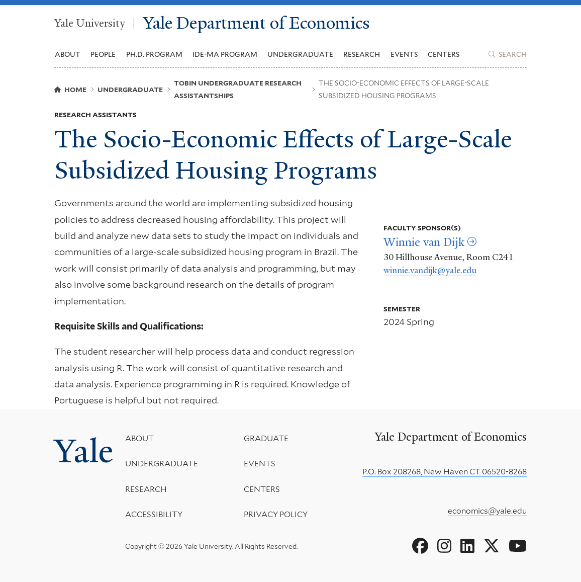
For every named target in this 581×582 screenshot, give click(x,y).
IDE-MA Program (224, 54)
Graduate (266, 438)
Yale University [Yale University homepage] (89, 23)
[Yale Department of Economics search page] (508, 54)
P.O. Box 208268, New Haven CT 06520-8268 (444, 471)
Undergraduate (161, 464)
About (139, 438)
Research (146, 489)
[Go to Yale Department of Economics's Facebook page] (420, 546)
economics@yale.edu (487, 511)
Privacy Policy (276, 515)
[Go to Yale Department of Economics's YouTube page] (518, 546)
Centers (443, 54)
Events (404, 54)
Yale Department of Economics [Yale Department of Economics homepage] (256, 23)
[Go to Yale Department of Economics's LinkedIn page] (467, 546)
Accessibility (153, 515)
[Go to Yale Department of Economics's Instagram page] (444, 546)
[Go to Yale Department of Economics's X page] (491, 546)
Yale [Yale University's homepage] (83, 451)
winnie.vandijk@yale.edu (429, 270)
